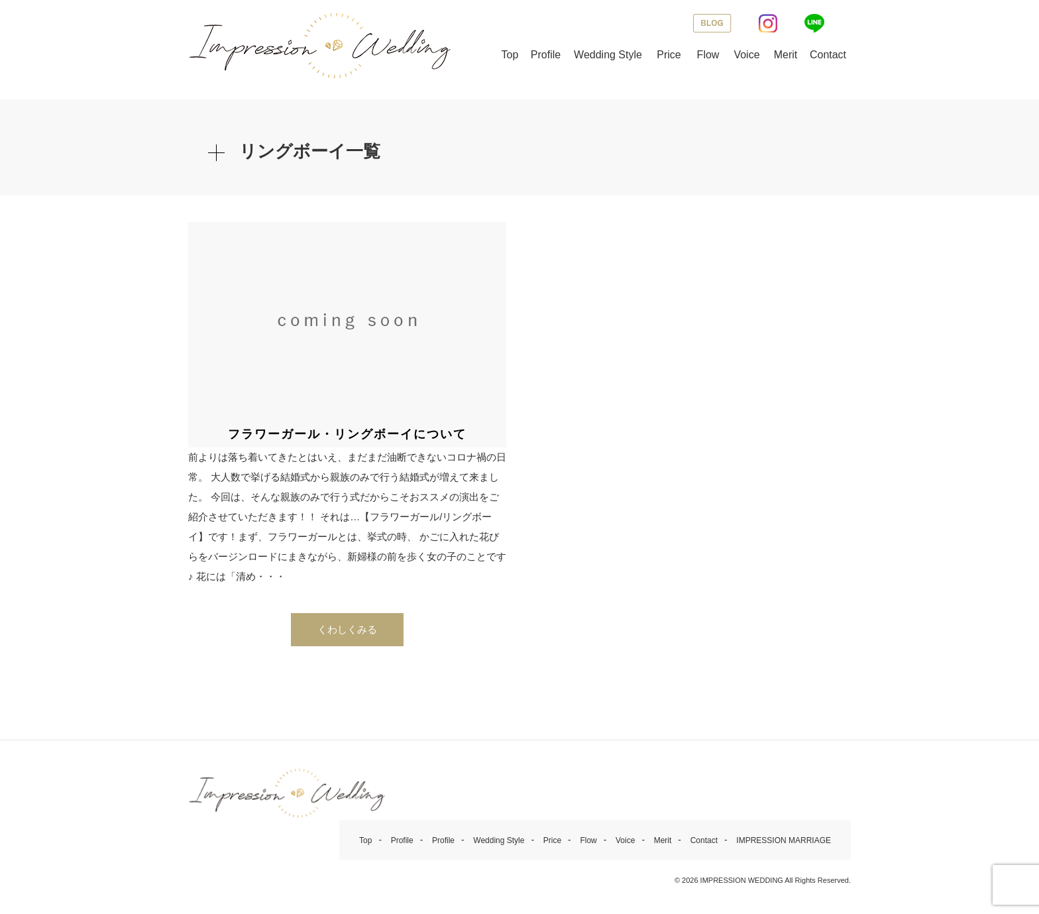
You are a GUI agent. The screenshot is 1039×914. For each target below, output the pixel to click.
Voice (746, 54)
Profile (546, 54)
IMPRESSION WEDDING (741, 880)
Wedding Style (608, 54)
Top (510, 54)
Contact (828, 54)
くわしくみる (347, 629)
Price (669, 54)
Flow (708, 54)
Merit (786, 54)
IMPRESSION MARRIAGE (783, 840)
